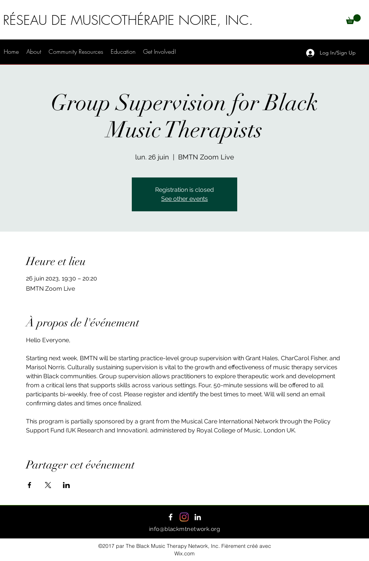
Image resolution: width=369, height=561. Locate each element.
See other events (184, 198)
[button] (353, 19)
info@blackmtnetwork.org (184, 529)
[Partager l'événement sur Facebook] (29, 485)
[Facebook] (170, 517)
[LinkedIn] (197, 517)
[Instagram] (184, 517)
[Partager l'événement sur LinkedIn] (66, 485)
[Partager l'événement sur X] (48, 485)
